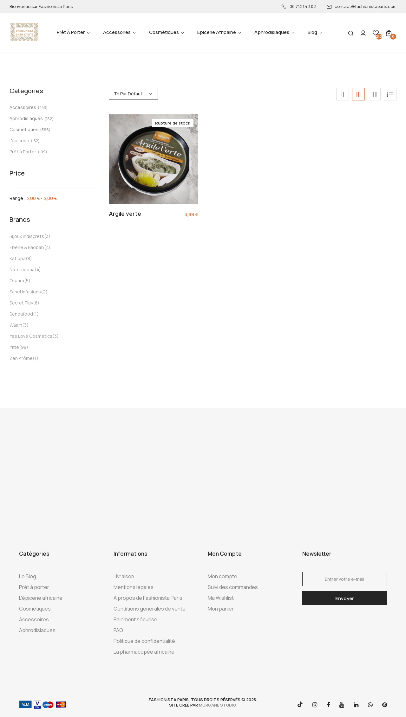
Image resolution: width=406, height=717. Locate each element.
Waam (16, 325)
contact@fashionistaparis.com (361, 6)
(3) (47, 236)
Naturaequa (22, 269)
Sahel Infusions (25, 292)
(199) (42, 152)
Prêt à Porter (23, 152)
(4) (47, 247)
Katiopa (18, 258)
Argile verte (125, 213)
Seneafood (21, 314)
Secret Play (21, 303)
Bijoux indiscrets (27, 236)
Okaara (17, 281)
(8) (29, 258)
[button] (388, 33)
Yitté (14, 347)
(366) (45, 129)
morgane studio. (218, 705)
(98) (23, 347)
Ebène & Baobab (27, 247)
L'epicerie (19, 141)
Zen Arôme (21, 358)
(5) (27, 281)
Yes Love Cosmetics (31, 336)
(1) (36, 314)
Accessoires (23, 107)
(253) (43, 107)
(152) (35, 141)
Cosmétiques (24, 129)
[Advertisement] (203, 477)
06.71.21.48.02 (299, 6)
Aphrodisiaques (26, 118)
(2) (44, 292)
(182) (49, 118)
